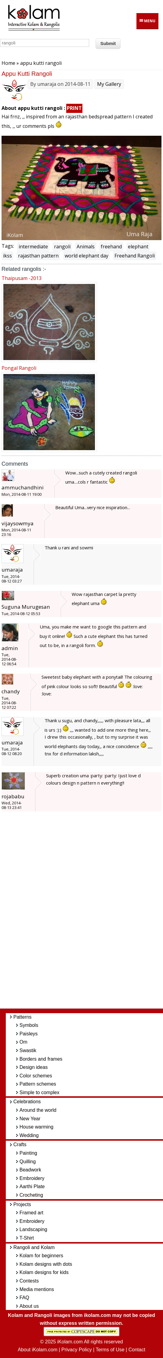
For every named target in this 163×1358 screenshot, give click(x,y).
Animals (86, 246)
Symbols (29, 1025)
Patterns (22, 1017)
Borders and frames (41, 1059)
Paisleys (29, 1033)
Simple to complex (40, 1092)
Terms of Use (110, 1349)
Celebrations (27, 1101)
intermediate (33, 246)
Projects (22, 1204)
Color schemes (36, 1075)
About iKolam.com (37, 1349)
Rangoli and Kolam (34, 1247)
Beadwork (30, 1169)
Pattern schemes (38, 1084)
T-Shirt (27, 1238)
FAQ (24, 1297)
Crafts (20, 1144)
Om (23, 1042)
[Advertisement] (87, 913)
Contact (137, 1349)
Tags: (8, 246)
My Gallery (109, 84)
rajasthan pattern (38, 255)
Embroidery (32, 1178)
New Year (30, 1118)
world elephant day (86, 255)
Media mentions (37, 1289)
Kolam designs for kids (44, 1272)
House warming (36, 1126)
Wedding (29, 1135)
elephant (138, 246)
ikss (7, 255)
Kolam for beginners (41, 1255)
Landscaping (33, 1229)
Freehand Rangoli (134, 255)
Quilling (28, 1161)
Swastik (28, 1050)
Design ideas (34, 1067)
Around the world (38, 1110)
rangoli (62, 246)
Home (8, 63)
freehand (111, 246)
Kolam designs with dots (46, 1264)
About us (29, 1306)
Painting (28, 1153)
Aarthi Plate (32, 1186)
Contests (29, 1280)
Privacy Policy (76, 1349)
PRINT (74, 108)
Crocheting (31, 1195)
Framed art (31, 1212)
